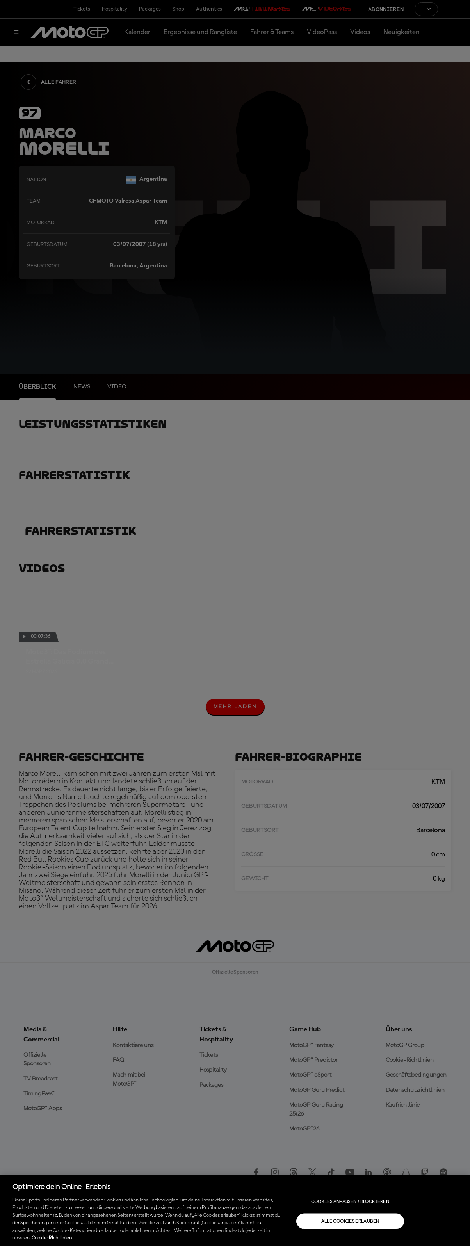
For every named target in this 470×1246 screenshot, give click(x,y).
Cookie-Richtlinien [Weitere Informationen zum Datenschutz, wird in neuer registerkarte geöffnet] (52, 1238)
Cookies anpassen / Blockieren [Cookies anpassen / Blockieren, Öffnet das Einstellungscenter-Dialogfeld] (350, 1201)
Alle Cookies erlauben (350, 1221)
